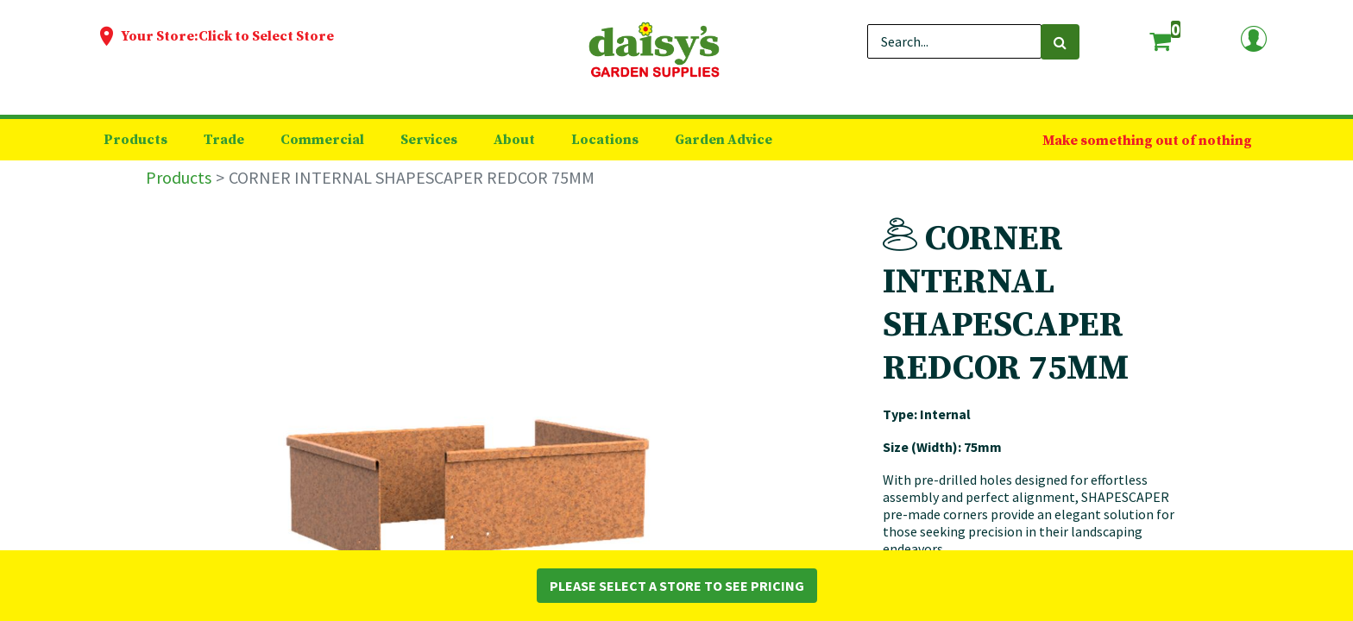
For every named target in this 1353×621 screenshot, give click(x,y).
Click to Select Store (266, 36)
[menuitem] (135, 139)
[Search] (1060, 42)
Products (178, 177)
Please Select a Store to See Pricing (677, 585)
